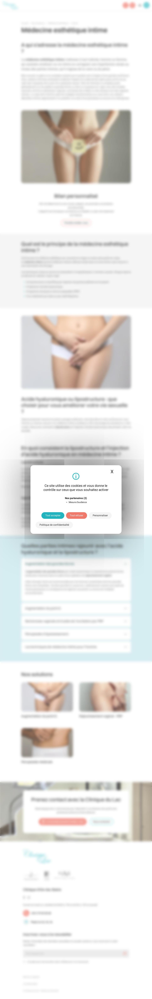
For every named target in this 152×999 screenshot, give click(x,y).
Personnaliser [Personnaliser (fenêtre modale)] (100, 515)
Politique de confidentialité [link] (54, 524)
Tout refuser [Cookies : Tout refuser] (76, 515)
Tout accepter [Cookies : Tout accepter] (52, 515)
